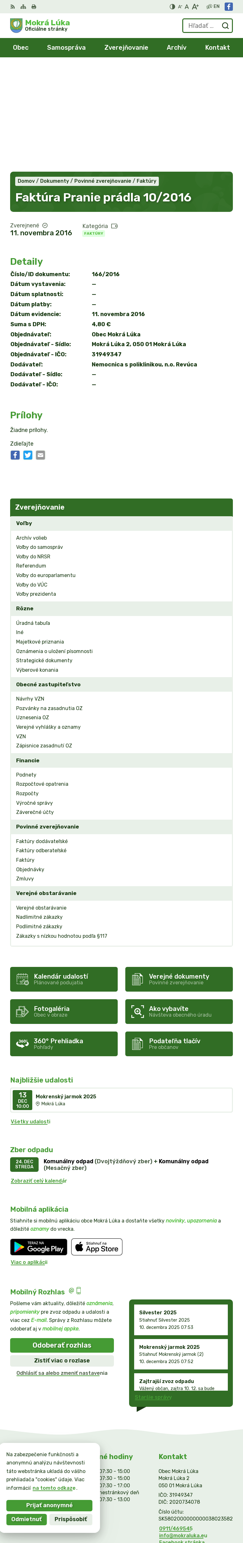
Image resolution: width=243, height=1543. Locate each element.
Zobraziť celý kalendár (39, 1076)
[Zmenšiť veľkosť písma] (180, 6)
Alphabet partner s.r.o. (203, 1509)
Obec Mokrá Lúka (211, 1517)
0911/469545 (176, 1423)
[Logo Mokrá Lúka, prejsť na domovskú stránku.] (40, 25)
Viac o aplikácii (29, 1157)
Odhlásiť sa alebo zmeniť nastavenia (62, 1268)
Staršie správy (153, 1292)
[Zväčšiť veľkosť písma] (195, 6)
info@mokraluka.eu (183, 1430)
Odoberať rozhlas (62, 1240)
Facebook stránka (182, 1437)
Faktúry (93, 128)
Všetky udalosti (30, 1016)
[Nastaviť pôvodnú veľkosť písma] (187, 6)
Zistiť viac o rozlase (62, 1255)
